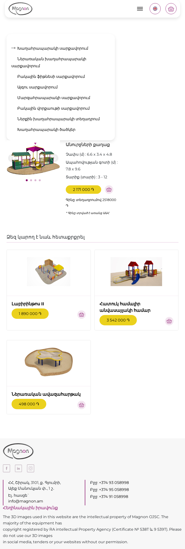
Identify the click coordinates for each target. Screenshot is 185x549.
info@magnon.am (25, 501)
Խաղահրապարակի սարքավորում (52, 48)
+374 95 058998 (114, 489)
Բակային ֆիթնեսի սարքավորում (51, 76)
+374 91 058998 (113, 496)
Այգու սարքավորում (37, 87)
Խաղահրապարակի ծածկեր (46, 129)
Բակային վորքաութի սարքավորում (53, 108)
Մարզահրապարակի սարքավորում (53, 97)
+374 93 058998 (114, 482)
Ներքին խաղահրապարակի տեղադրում (58, 119)
